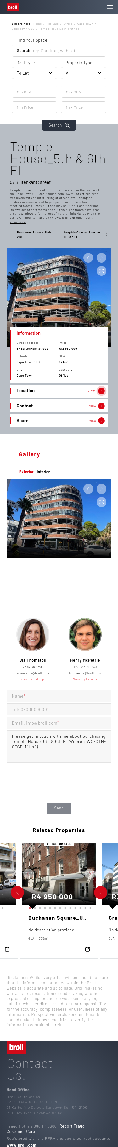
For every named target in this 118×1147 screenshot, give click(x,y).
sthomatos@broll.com (33, 673)
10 (74, 907)
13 (89, 907)
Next (21, 874)
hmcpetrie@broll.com (85, 673)
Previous (17, 874)
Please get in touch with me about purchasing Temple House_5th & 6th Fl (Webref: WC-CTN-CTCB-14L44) (59, 746)
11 (79, 907)
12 (84, 907)
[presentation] (59, 789)
